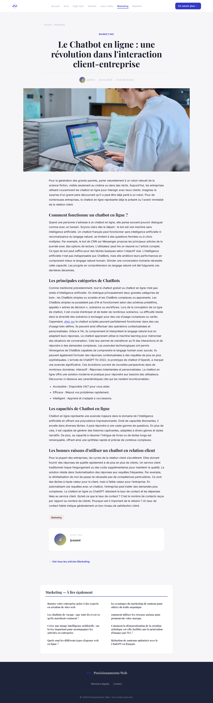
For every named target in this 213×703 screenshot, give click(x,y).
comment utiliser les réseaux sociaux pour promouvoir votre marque (135, 616)
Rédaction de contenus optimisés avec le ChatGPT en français (134, 642)
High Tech (78, 5)
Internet (92, 5)
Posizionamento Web (106, 673)
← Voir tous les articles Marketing (69, 561)
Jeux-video (106, 5)
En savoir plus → (188, 5)
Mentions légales (100, 683)
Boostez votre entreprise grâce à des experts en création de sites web (73, 605)
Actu (66, 5)
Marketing (122, 5)
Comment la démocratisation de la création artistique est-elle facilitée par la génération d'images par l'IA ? (137, 629)
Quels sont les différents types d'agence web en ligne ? (73, 642)
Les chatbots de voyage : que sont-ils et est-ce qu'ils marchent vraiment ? (73, 616)
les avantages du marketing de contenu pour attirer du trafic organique (137, 605)
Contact (117, 683)
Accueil (55, 5)
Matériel (137, 5)
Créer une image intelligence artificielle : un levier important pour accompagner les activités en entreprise (73, 629)
